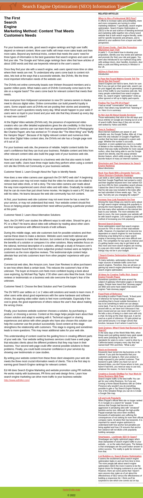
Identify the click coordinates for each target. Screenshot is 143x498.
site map (75, 489)
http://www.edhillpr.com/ (17, 380)
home (66, 489)
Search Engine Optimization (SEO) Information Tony (74, 6)
